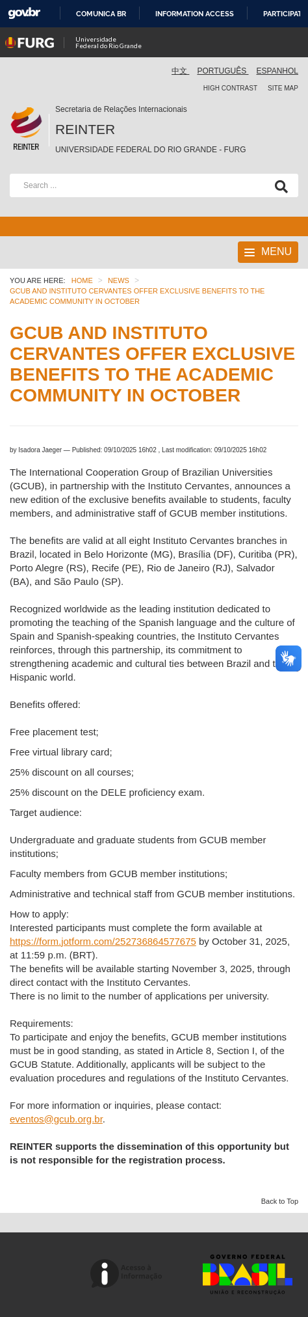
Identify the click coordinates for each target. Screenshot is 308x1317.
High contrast (230, 88)
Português (222, 70)
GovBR (24, 13)
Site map (283, 88)
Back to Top (279, 1201)
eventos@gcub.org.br (56, 1118)
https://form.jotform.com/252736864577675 (103, 941)
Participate (285, 13)
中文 (180, 70)
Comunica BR (101, 13)
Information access (194, 13)
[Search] (279, 185)
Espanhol (277, 70)
